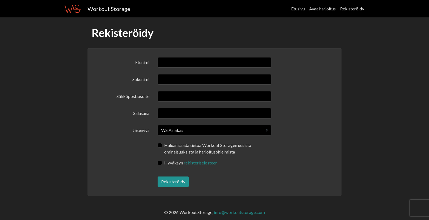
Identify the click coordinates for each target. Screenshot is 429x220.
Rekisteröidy (352, 8)
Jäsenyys (141, 130)
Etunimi (142, 62)
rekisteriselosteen (201, 162)
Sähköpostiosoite (133, 96)
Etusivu (298, 8)
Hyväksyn (191, 162)
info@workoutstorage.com (239, 212)
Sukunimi (140, 79)
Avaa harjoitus (322, 8)
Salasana (141, 113)
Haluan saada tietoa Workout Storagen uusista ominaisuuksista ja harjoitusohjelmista (207, 148)
